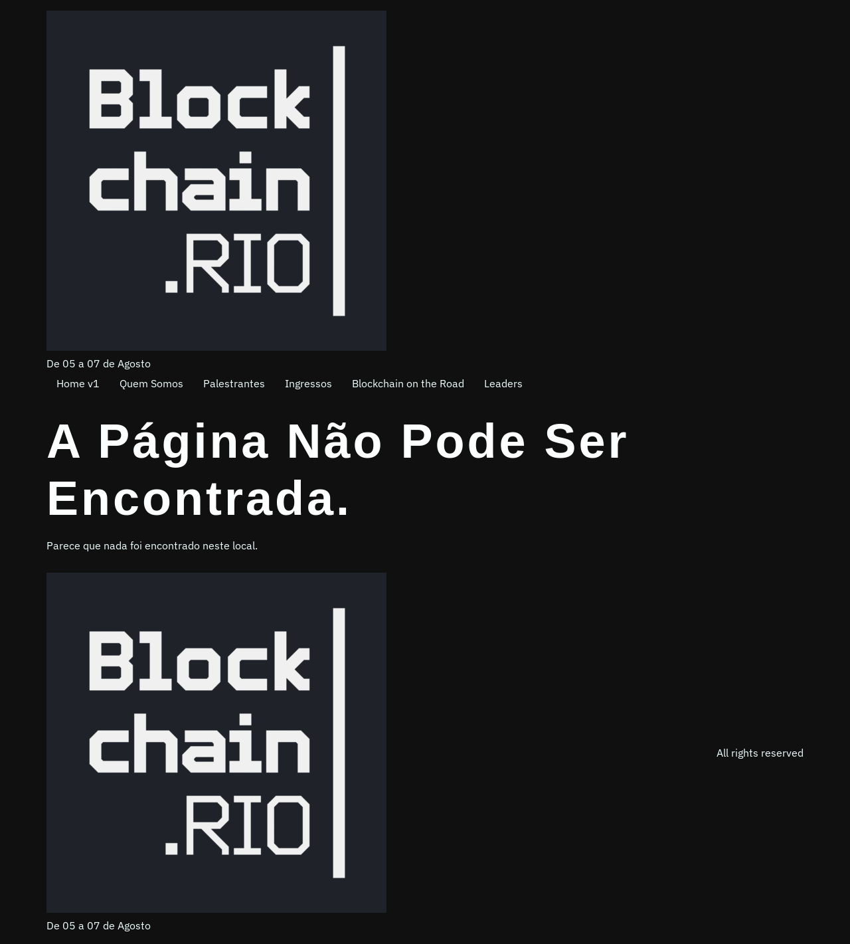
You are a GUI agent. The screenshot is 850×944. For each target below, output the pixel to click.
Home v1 (78, 383)
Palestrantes (234, 383)
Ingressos (308, 383)
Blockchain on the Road (408, 383)
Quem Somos (151, 383)
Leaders (503, 383)
